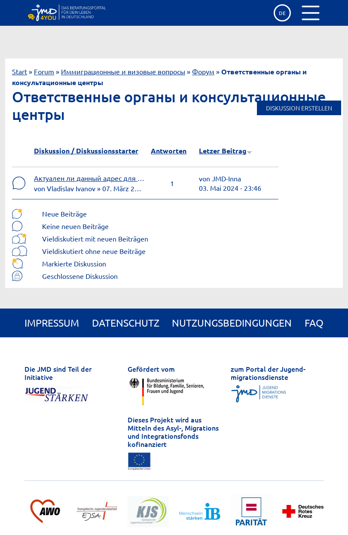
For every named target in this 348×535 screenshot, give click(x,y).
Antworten (168, 150)
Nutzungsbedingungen (232, 322)
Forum (44, 71)
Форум (203, 71)
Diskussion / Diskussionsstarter (86, 150)
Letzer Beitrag (225, 150)
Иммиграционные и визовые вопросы (123, 71)
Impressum (51, 322)
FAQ (314, 322)
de (282, 12)
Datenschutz (125, 322)
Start (19, 71)
